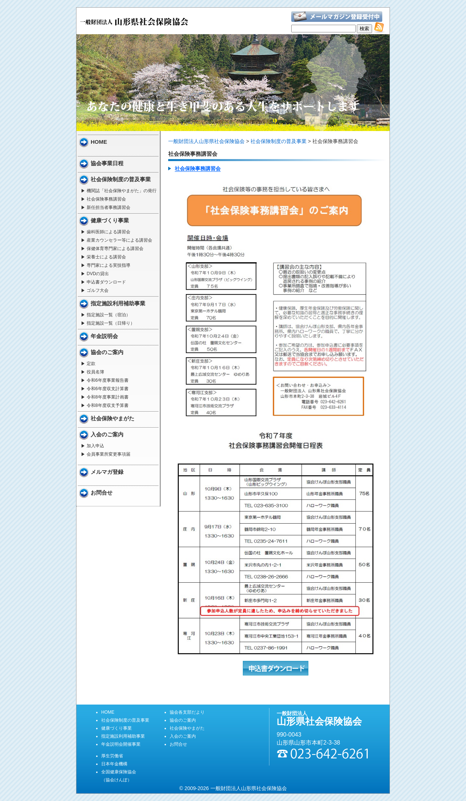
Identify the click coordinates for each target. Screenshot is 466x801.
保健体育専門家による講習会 (115, 248)
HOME (99, 142)
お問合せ (101, 492)
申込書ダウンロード (106, 282)
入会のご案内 (107, 434)
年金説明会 (104, 336)
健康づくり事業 (110, 220)
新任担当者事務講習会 (108, 207)
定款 (91, 363)
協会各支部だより (187, 712)
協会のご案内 (107, 352)
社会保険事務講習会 (106, 199)
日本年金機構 (114, 763)
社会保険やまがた (112, 418)
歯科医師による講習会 (108, 231)
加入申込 (95, 445)
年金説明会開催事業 (121, 744)
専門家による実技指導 (108, 265)
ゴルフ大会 (97, 290)
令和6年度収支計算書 (108, 388)
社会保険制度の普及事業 (121, 179)
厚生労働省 (112, 755)
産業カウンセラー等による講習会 (119, 240)
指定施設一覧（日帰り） (111, 323)
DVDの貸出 (98, 273)
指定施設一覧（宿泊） (108, 314)
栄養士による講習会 (106, 256)
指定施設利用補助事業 (118, 303)
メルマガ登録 (107, 472)
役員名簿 (95, 371)
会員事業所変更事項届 (108, 454)
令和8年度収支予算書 (108, 405)
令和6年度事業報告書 (108, 380)
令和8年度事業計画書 (108, 397)
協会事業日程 (107, 163)
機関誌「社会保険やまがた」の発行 (122, 190)
